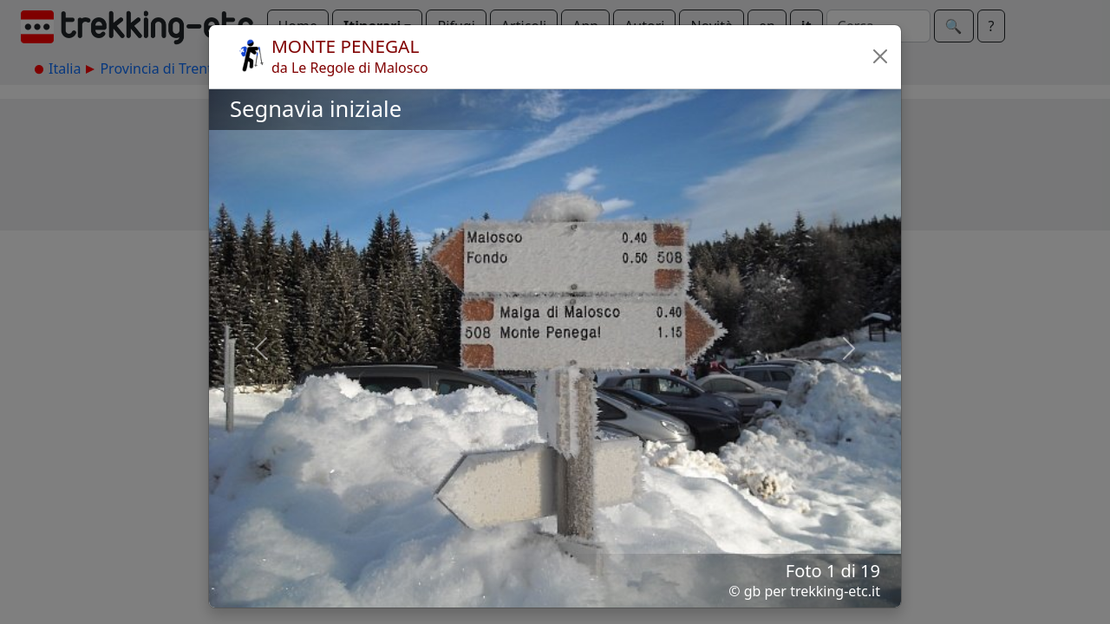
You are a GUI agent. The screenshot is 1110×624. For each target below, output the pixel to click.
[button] (880, 56)
